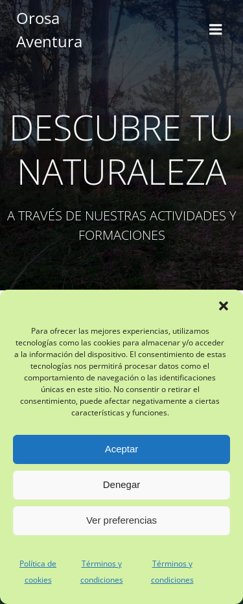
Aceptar (122, 448)
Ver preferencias (121, 520)
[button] (223, 305)
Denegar (122, 484)
